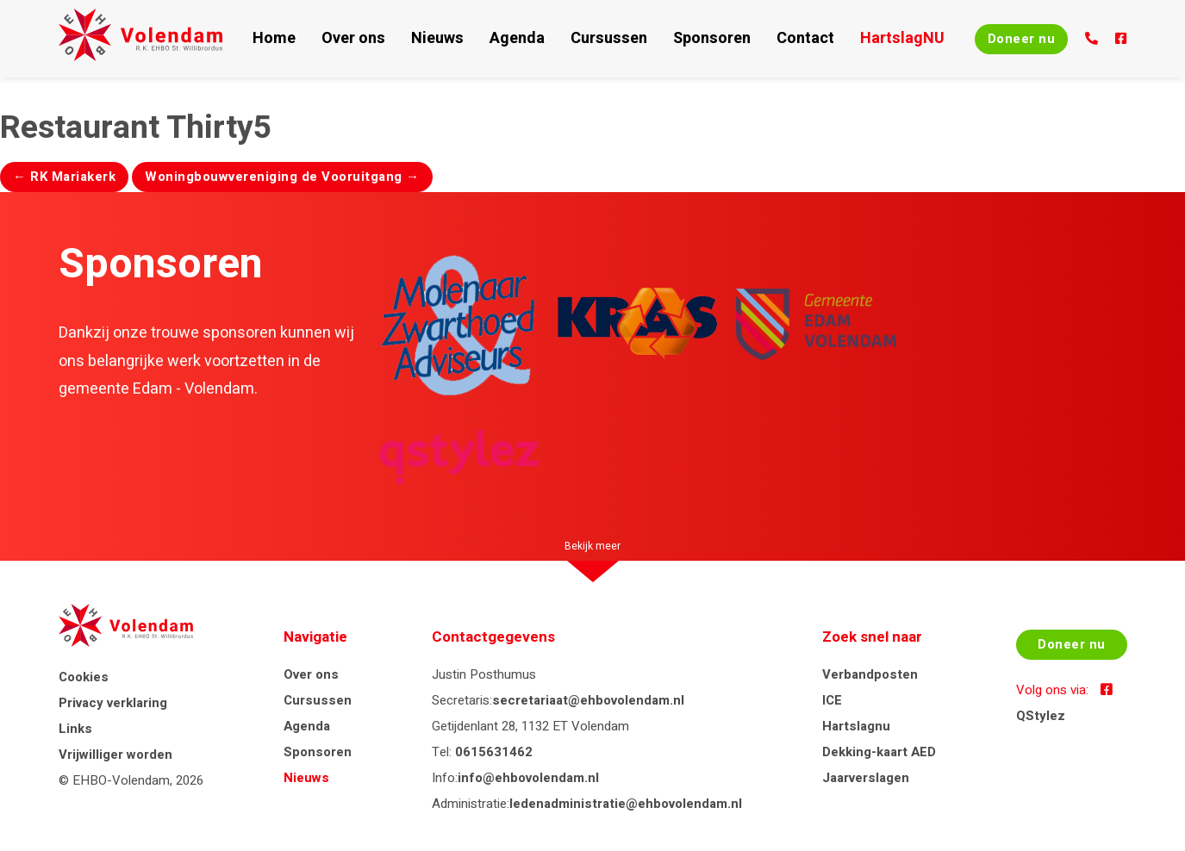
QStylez (1033, 726)
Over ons (362, 38)
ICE (831, 700)
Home (291, 38)
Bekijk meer (592, 546)
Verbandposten (869, 674)
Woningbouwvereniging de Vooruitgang (282, 176)
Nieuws (437, 38)
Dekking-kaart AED (878, 751)
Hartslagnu (855, 726)
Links (75, 737)
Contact (762, 38)
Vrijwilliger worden (115, 763)
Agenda (509, 38)
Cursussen (590, 38)
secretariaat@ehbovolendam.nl (593, 700)
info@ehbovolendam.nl (533, 777)
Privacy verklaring (113, 711)
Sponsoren (681, 38)
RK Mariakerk (64, 176)
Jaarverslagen (864, 777)
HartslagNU (848, 38)
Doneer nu (988, 38)
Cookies (84, 685)
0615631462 (499, 751)
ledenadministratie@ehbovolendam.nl (631, 803)
